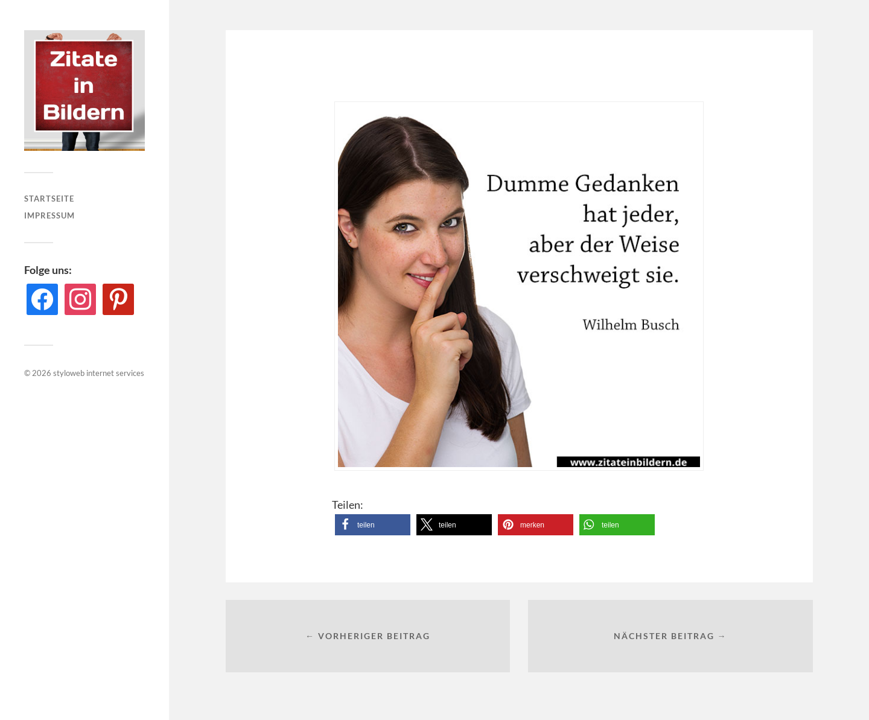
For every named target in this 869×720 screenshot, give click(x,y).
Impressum (49, 215)
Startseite (49, 198)
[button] (372, 524)
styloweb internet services (98, 373)
